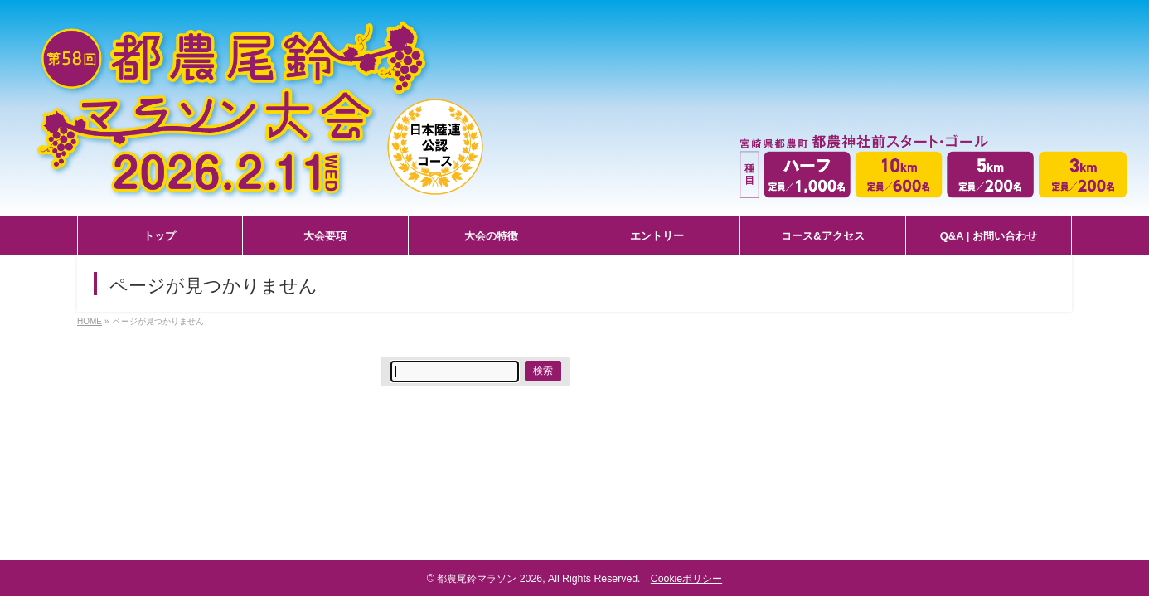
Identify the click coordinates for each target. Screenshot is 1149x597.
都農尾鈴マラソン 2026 (489, 579)
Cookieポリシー (686, 579)
